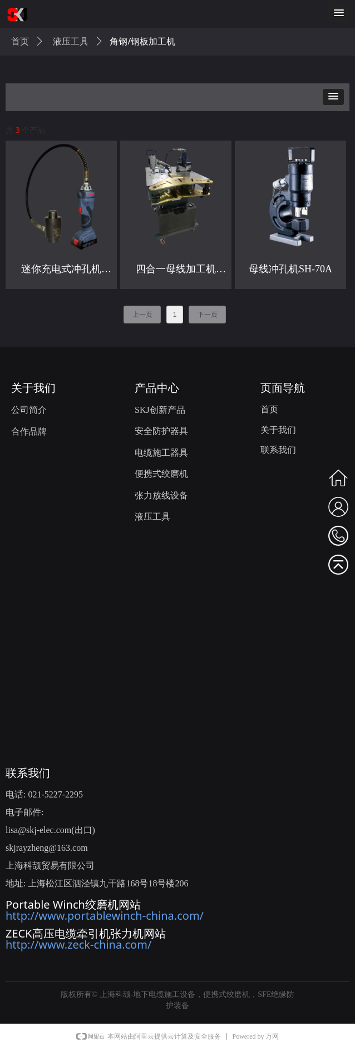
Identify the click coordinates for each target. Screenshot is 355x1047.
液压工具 (70, 41)
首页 (20, 41)
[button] (338, 14)
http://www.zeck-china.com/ (78, 944)
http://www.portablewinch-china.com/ (105, 915)
